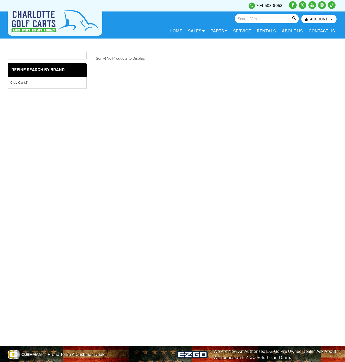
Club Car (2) (19, 82)
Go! (293, 18)
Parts (218, 31)
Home (176, 31)
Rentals (266, 31)
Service (242, 31)
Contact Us (322, 31)
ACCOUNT (319, 19)
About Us (292, 31)
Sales (196, 31)
